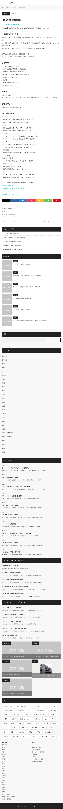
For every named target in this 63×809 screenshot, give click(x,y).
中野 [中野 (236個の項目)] (5, 719)
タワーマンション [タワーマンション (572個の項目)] (36, 706)
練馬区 (6, 13)
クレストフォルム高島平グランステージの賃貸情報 (16, 533)
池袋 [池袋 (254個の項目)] (43, 727)
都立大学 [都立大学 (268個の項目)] (15, 736)
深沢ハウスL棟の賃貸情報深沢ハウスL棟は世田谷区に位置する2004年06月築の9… (22, 638)
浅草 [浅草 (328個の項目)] (50, 727)
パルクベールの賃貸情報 (9, 524)
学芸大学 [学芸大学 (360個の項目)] (29, 723)
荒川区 (3, 444)
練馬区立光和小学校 (8, 194)
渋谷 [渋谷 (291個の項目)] (5, 732)
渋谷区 (3, 421)
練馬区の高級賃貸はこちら (10, 185)
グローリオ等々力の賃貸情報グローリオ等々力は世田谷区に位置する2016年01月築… (22, 545)
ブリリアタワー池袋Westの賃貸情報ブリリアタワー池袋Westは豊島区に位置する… (22, 582)
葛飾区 (3, 448)
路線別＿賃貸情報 (6, 799)
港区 (3, 425)
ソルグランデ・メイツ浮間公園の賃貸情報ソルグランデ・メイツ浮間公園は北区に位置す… (24, 631)
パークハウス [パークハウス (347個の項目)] (8, 710)
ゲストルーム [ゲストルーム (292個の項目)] (8, 706)
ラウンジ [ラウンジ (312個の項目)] (6, 715)
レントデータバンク (9, 3)
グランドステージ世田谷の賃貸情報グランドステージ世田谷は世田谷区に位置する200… (23, 498)
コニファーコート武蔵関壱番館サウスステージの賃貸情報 (29, 320)
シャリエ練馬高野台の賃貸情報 (22, 298)
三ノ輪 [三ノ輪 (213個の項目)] (26, 715)
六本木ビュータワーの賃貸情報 (12, 245)
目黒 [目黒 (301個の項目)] (30, 732)
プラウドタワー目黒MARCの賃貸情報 (12, 593)
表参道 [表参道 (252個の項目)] (6, 736)
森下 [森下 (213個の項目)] (5, 727)
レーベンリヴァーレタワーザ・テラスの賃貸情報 (16, 486)
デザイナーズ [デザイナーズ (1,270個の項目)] (51, 706)
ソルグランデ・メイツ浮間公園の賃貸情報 (14, 628)
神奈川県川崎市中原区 (8, 433)
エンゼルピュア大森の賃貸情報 (11, 552)
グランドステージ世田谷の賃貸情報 (12, 496)
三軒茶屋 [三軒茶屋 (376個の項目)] (35, 715)
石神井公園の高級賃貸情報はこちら (13, 188)
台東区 (3, 379)
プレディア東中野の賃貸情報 (10, 505)
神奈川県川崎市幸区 (7, 436)
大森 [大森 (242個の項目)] (20, 723)
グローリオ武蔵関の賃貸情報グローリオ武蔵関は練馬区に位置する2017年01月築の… (22, 480)
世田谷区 (4, 360)
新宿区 (3, 398)
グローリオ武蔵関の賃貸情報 (10, 477)
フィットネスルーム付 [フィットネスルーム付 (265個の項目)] (38, 710)
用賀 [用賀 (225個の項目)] (12, 732)
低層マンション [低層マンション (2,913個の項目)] (25, 719)
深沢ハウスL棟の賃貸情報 (9, 635)
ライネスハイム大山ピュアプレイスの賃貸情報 (15, 468)
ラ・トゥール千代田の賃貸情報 (12, 241)
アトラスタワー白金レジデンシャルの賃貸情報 (15, 586)
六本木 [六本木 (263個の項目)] (54, 719)
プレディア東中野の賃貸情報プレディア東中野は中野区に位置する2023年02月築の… (22, 507)
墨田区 (3, 387)
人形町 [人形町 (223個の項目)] (13, 719)
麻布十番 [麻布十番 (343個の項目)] (54, 736)
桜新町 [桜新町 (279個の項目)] (54, 723)
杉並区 (3, 406)
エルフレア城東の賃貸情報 (11, 233)
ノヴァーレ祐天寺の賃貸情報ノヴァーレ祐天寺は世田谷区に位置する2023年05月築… (22, 517)
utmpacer (10, 208)
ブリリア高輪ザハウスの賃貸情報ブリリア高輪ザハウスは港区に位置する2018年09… (22, 610)
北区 (3, 371)
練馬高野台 (13, 214)
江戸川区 (4, 413)
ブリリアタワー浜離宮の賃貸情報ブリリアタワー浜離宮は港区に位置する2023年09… (22, 624)
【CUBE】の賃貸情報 (10, 25)
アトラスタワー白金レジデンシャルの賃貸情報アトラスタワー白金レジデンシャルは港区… (24, 589)
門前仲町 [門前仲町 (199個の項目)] (34, 736)
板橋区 (3, 410)
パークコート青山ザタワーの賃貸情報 (14, 237)
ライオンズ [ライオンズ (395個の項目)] (52, 710)
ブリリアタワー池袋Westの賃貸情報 (12, 579)
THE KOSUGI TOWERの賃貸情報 (13, 250)
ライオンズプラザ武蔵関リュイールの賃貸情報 (26, 287)
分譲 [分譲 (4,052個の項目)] (5, 723)
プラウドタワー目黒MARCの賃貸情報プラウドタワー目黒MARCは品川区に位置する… (23, 596)
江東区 (3, 417)
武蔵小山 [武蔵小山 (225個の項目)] (14, 727)
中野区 (3, 367)
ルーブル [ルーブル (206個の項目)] (17, 715)
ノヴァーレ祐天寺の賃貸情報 (10, 514)
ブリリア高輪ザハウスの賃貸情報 (11, 607)
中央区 (3, 364)
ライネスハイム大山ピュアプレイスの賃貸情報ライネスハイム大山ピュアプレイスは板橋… (24, 470)
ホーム (33, 745)
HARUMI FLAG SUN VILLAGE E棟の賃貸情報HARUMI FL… (16, 568)
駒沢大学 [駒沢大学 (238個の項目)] (44, 736)
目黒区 (3, 429)
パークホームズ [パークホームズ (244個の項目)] (21, 710)
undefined (4, 356)
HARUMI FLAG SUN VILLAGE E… (12, 565)
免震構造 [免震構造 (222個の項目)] (37, 719)
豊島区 (3, 452)
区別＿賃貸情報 (6, 794)
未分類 (3, 402)
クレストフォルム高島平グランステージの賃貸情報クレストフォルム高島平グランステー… (24, 535)
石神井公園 (7, 214)
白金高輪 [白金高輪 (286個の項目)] (21, 732)
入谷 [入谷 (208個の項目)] (45, 719)
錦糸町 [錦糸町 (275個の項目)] (25, 736)
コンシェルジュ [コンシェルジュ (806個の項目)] (21, 706)
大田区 (3, 390)
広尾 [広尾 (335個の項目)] (37, 723)
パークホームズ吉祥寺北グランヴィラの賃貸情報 (27, 275)
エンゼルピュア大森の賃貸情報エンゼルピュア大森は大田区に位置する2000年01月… (22, 554)
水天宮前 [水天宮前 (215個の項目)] (24, 727)
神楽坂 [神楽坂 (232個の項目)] (38, 732)
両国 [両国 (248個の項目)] (44, 715)
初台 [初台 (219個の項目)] (12, 723)
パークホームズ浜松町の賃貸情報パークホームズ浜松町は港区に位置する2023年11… (22, 575)
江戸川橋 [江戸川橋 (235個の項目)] (34, 727)
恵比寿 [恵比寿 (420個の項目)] (46, 723)
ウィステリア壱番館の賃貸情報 (22, 309)
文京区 (3, 394)
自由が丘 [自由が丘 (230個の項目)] (48, 732)
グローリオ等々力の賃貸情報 (10, 542)
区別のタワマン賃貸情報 (8, 796)
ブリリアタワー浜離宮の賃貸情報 (11, 621)
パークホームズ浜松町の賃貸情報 (11, 572)
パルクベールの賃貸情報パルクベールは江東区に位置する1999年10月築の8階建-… (22, 526)
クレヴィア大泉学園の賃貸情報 (22, 264)
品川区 (3, 383)
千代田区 (4, 375)
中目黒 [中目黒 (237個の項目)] (53, 715)
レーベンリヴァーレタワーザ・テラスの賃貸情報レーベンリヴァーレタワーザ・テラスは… (24, 489)
